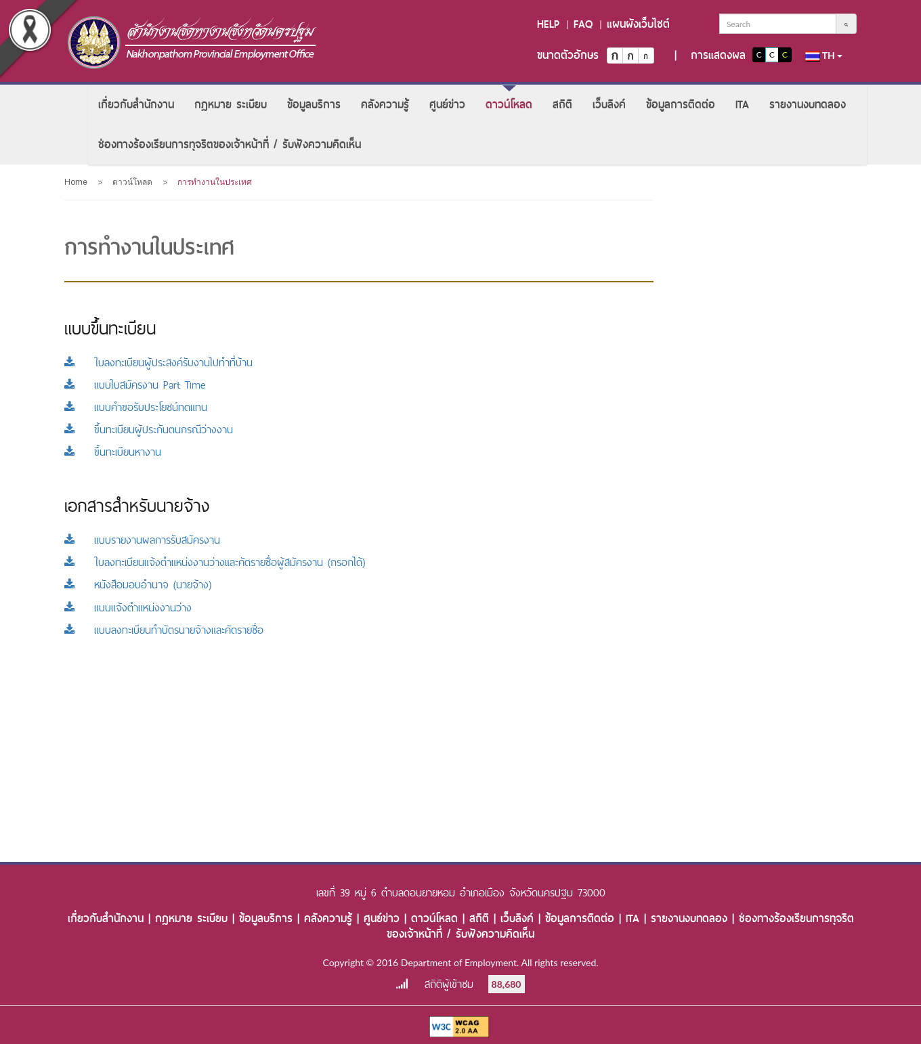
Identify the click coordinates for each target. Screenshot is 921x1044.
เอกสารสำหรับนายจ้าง (136, 506)
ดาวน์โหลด (509, 104)
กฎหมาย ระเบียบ (230, 104)
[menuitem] (136, 105)
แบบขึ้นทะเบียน (110, 328)
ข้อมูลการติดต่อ (680, 104)
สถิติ (562, 104)
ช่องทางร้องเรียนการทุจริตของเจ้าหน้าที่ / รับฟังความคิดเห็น (229, 144)
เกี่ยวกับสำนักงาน (136, 104)
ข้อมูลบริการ (314, 104)
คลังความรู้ (385, 104)
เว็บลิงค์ (609, 104)
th (824, 55)
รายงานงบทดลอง (807, 104)
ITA (742, 104)
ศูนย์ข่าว (447, 104)
